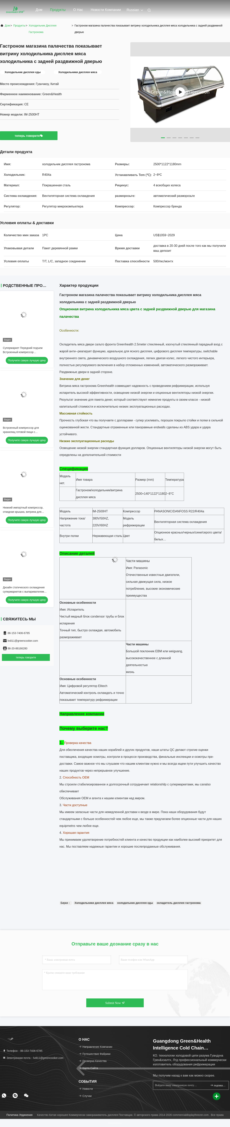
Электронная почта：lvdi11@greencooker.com (33, 1057)
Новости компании (106, 10)
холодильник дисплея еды (135, 902)
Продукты (58, 10)
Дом (39, 10)
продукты (19, 25)
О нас (78, 10)
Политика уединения (20, 1114)
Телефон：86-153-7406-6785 (22, 1050)
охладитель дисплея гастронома (179, 902)
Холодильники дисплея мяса (94, 902)
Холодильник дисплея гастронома (43, 29)
